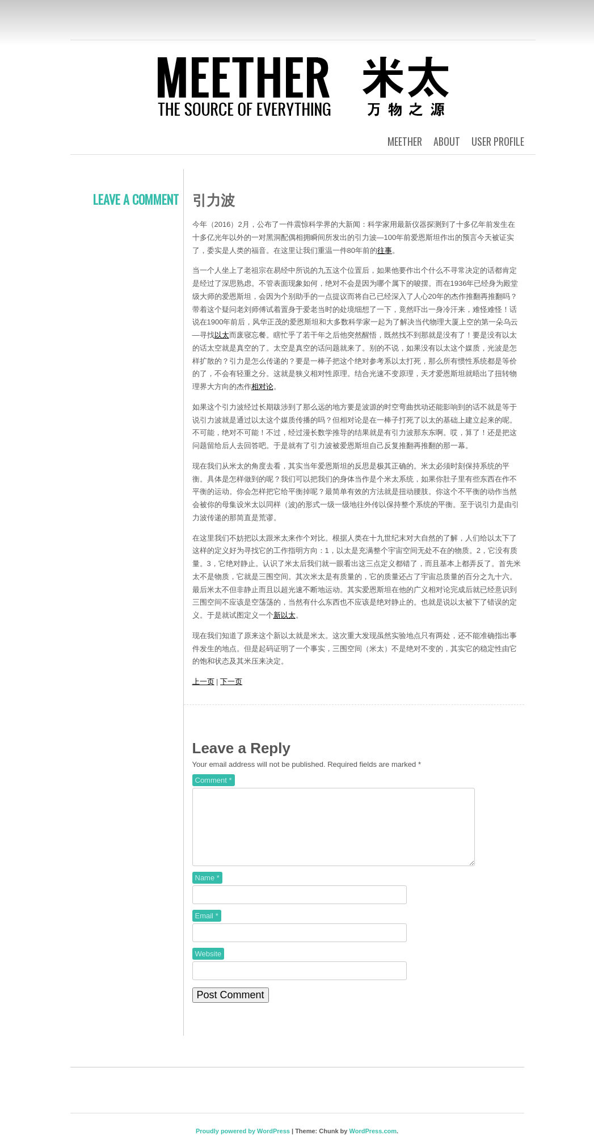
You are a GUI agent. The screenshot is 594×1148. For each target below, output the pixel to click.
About (446, 141)
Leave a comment (136, 199)
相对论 (262, 386)
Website (208, 967)
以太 (221, 335)
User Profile (497, 141)
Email (206, 929)
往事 (384, 250)
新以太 (284, 615)
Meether (404, 141)
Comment (213, 780)
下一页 (231, 681)
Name (207, 891)
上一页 (203, 681)
